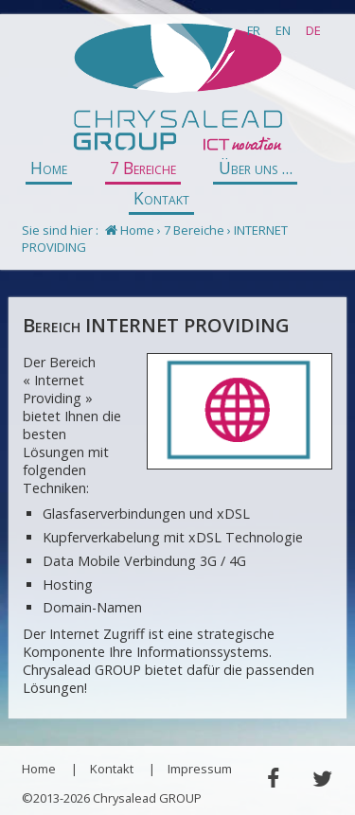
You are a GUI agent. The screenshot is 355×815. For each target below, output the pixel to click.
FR (253, 30)
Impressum (200, 768)
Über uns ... (256, 168)
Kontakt (161, 198)
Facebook (272, 778)
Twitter (322, 778)
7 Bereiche (143, 168)
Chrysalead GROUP (177, 88)
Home (48, 168)
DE (313, 30)
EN (283, 30)
